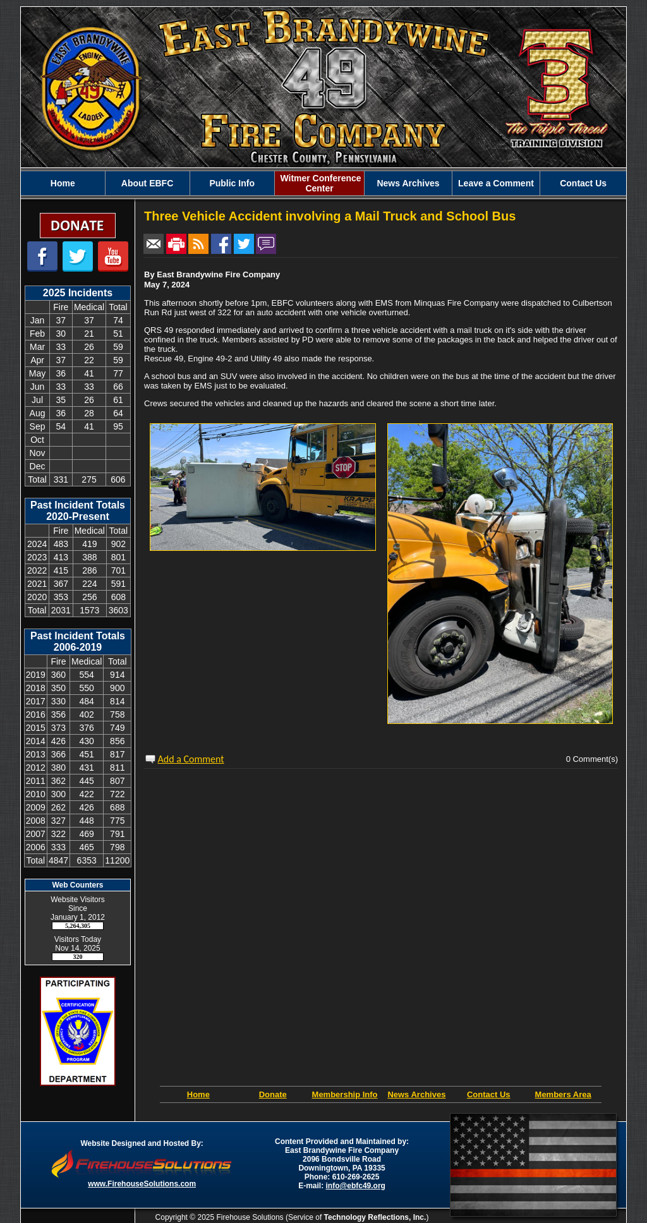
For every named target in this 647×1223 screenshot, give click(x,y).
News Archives (408, 183)
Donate (273, 1094)
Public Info (232, 183)
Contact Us (583, 183)
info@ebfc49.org (355, 1185)
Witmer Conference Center (319, 183)
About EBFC (147, 183)
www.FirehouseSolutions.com (142, 1183)
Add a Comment (191, 759)
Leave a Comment (496, 183)
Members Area (563, 1094)
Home (63, 183)
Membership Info (345, 1094)
